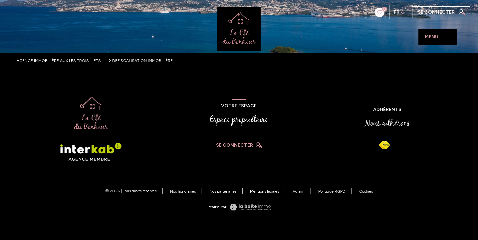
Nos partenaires (222, 191)
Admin (299, 191)
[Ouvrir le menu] (437, 37)
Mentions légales (264, 191)
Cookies (366, 191)
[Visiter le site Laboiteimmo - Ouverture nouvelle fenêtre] (249, 207)
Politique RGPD (332, 191)
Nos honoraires (183, 191)
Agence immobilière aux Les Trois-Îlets (59, 60)
